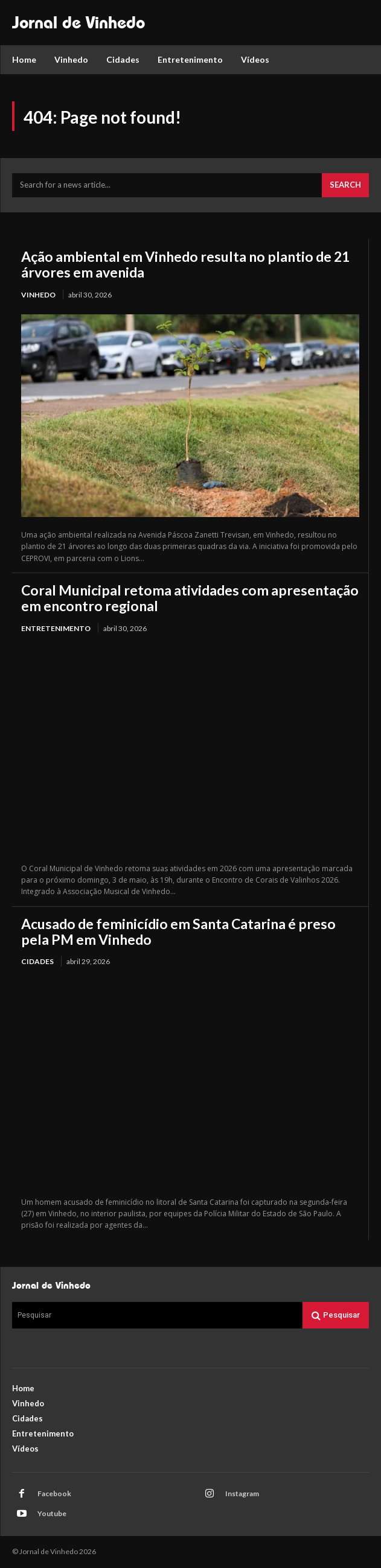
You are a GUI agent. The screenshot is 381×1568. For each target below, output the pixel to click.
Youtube (51, 1513)
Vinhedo (38, 294)
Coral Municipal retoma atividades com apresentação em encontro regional (190, 598)
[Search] (345, 185)
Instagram (242, 1493)
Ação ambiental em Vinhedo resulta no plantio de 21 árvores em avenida (185, 264)
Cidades (37, 961)
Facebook (54, 1493)
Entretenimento (56, 628)
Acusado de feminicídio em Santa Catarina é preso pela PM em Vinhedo (178, 931)
